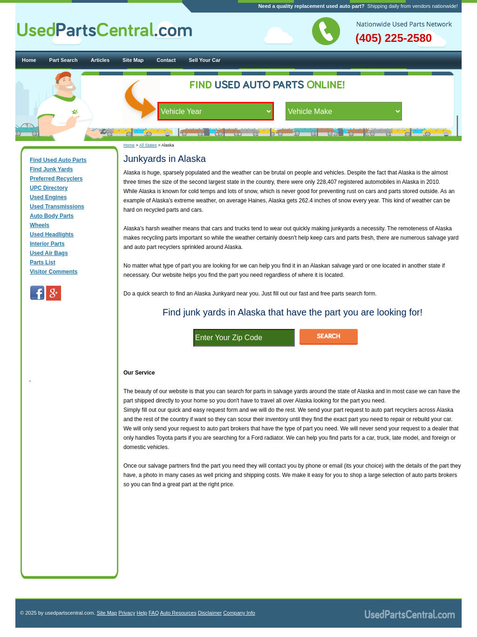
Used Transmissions (57, 206)
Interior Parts (47, 244)
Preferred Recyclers (56, 178)
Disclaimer (210, 613)
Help (141, 613)
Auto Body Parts (52, 216)
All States (148, 145)
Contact (166, 60)
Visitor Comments (53, 271)
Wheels (39, 225)
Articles (100, 60)
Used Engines (48, 197)
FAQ (154, 613)
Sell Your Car (204, 60)
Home (29, 60)
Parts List (42, 262)
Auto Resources (178, 613)
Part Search (63, 60)
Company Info (239, 613)
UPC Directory (49, 188)
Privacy (126, 613)
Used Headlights (52, 234)
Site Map (133, 60)
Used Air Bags (49, 253)
